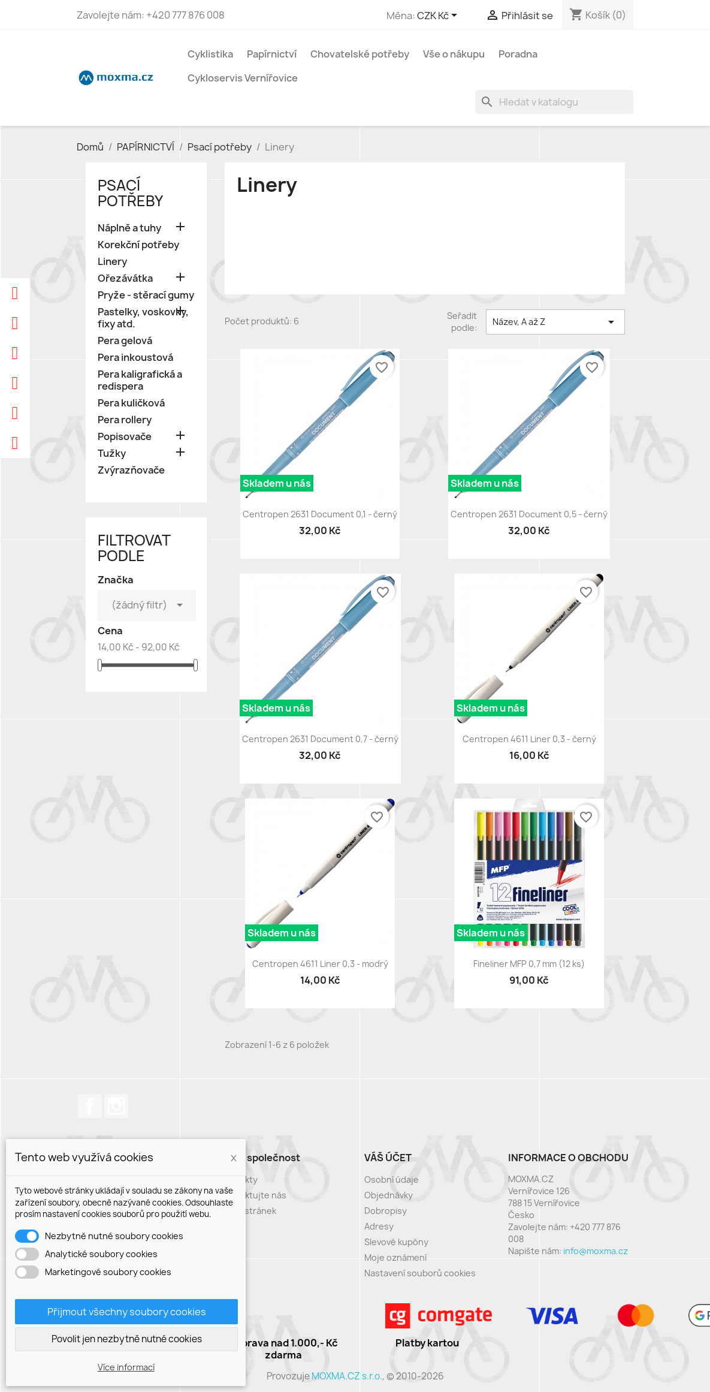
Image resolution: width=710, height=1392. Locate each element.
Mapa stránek (248, 1210)
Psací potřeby (130, 193)
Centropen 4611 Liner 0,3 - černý (529, 739)
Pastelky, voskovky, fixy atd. (143, 318)
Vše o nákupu (454, 54)
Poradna (517, 54)
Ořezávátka (125, 278)
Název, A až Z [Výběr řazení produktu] (555, 322)
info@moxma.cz (595, 1251)
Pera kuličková (131, 403)
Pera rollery (125, 420)
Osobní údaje (391, 1179)
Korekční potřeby (138, 245)
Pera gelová (125, 341)
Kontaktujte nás (253, 1195)
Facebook (90, 1106)
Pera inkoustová (135, 357)
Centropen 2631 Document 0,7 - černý (320, 739)
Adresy (379, 1226)
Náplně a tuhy (129, 228)
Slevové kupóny (396, 1242)
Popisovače (125, 436)
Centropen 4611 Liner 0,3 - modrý (320, 963)
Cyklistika (210, 54)
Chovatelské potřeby (359, 54)
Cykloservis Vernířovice (243, 78)
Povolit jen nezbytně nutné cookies (127, 1339)
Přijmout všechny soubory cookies (126, 1311)
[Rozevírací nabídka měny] (439, 16)
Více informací (126, 1367)
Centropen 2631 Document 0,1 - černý (320, 514)
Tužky (112, 453)
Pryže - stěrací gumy (146, 295)
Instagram (116, 1106)
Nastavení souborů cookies (420, 1273)
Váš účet (388, 1157)
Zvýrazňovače (131, 470)
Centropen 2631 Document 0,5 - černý (529, 514)
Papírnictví (272, 54)
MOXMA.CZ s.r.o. (347, 1376)
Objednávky (388, 1195)
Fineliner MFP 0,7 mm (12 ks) (529, 963)
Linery (112, 261)
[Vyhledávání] (554, 102)
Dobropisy (385, 1210)
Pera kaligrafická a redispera (140, 380)
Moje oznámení (395, 1257)
